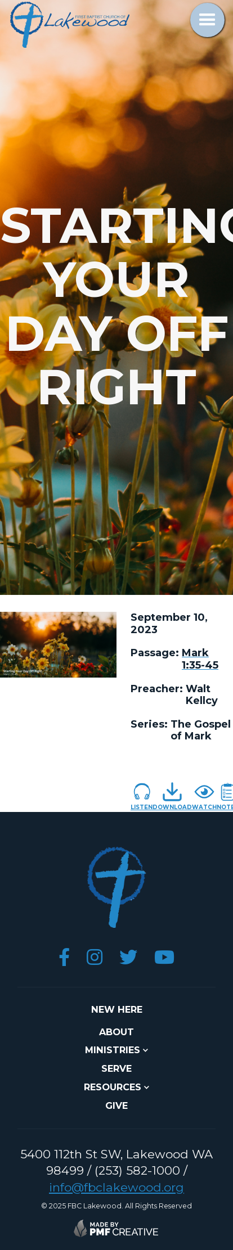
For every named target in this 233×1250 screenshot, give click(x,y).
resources (112, 1087)
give (116, 1105)
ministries (112, 1049)
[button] (207, 20)
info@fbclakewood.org (116, 1187)
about (116, 1031)
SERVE (116, 1068)
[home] (67, 25)
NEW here (116, 1009)
